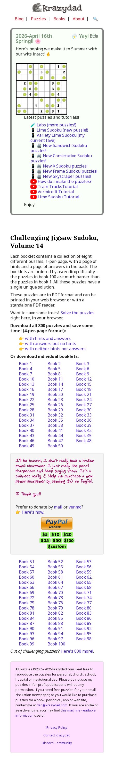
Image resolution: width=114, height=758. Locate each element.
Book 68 (84, 587)
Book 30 (84, 410)
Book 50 (55, 446)
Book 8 (54, 374)
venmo (75, 507)
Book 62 (84, 577)
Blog (19, 19)
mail (58, 507)
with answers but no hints (50, 343)
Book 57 (26, 572)
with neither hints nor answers (55, 349)
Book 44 (55, 435)
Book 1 (25, 363)
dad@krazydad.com (52, 705)
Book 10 (26, 379)
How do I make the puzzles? (65, 181)
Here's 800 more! (77, 651)
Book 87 (26, 623)
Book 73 (55, 597)
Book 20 (55, 394)
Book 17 (55, 389)
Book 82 (55, 613)
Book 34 (26, 420)
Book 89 (84, 623)
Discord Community (57, 743)
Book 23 (55, 399)
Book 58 (55, 572)
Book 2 (54, 363)
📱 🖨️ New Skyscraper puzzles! (60, 176)
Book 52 (55, 562)
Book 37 (26, 425)
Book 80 (84, 608)
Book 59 (84, 572)
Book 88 (55, 623)
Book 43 (26, 435)
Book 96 (26, 639)
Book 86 (84, 618)
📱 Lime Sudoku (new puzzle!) (59, 130)
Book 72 (26, 597)
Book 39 (84, 425)
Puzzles (38, 19)
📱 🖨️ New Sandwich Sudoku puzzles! (58, 148)
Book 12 (84, 379)
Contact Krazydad (56, 735)
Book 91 (55, 628)
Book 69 (26, 592)
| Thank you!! (28, 494)
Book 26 (55, 405)
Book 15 (84, 384)
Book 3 (82, 363)
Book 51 (26, 562)
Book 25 (26, 405)
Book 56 (84, 567)
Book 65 (84, 582)
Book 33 (84, 415)
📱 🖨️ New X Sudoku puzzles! (58, 166)
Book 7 (25, 374)
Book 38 (55, 425)
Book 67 (55, 587)
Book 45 (84, 435)
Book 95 (84, 633)
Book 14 (55, 384)
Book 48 (84, 440)
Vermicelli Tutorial (56, 192)
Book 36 (84, 420)
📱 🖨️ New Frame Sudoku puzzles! (63, 171)
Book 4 (25, 369)
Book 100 (56, 644)
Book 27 (84, 405)
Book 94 (55, 633)
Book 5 (54, 369)
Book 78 (26, 608)
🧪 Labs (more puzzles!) (53, 125)
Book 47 (55, 440)
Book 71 (84, 592)
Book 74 (84, 597)
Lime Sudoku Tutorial (58, 197)
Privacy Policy (56, 727)
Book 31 (26, 415)
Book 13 (26, 384)
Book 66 (26, 587)
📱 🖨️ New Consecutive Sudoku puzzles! (61, 158)
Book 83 (84, 613)
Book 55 (55, 567)
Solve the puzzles (77, 313)
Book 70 (55, 592)
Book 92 (84, 628)
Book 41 (55, 430)
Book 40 (26, 430)
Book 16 (26, 389)
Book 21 (84, 394)
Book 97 (55, 639)
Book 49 (26, 446)
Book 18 (84, 389)
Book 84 (26, 618)
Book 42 (84, 430)
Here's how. (33, 512)
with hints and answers (48, 338)
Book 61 (55, 577)
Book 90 (26, 628)
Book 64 (55, 582)
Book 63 (26, 582)
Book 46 (26, 440)
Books (59, 19)
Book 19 (26, 394)
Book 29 (55, 410)
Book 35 (55, 420)
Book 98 (84, 639)
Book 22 (26, 399)
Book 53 (84, 562)
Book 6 (82, 369)
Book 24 (84, 399)
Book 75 (26, 603)
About (78, 19)
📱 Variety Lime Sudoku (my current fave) (57, 137)
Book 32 (55, 415)
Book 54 (26, 567)
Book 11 (55, 379)
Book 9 (82, 374)
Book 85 (55, 618)
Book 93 (26, 633)
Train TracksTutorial (58, 186)
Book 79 (55, 608)
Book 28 (26, 410)
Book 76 (55, 603)
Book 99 (26, 644)
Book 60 (26, 577)
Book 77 (84, 603)
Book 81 (26, 613)
